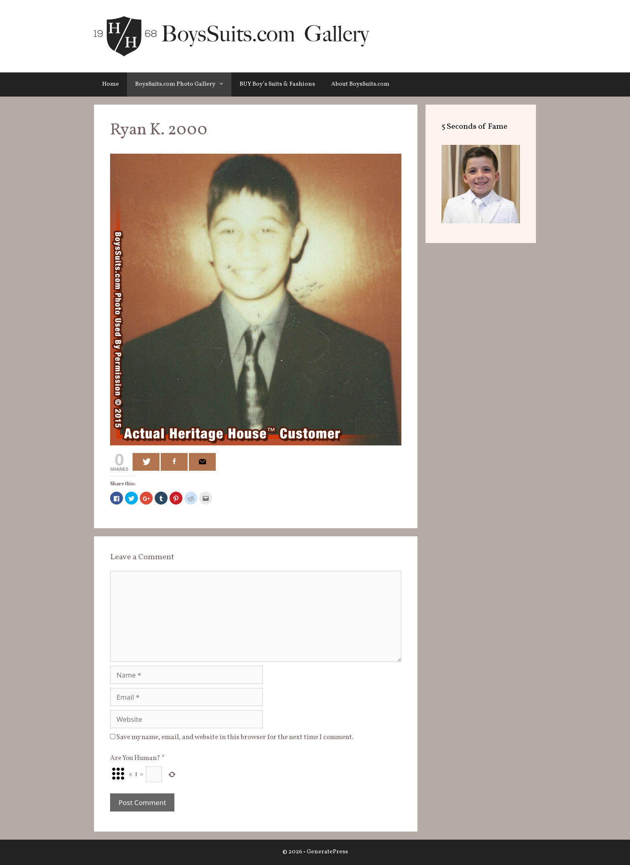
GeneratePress (327, 852)
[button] (223, 84)
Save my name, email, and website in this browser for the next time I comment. (235, 737)
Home (110, 84)
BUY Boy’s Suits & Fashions (277, 84)
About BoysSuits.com (360, 84)
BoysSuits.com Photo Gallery (183, 84)
